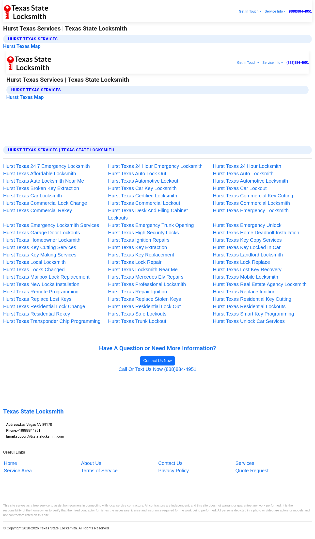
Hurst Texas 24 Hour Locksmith (247, 166)
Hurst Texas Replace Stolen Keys (144, 299)
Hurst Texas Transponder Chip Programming (51, 321)
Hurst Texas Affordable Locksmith (39, 173)
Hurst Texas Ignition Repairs (139, 240)
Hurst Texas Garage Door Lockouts (41, 232)
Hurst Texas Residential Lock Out (144, 306)
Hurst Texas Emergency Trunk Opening (151, 225)
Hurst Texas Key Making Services (40, 254)
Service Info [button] (274, 11)
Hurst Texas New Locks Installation (41, 284)
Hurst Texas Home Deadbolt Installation (256, 232)
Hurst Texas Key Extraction (137, 247)
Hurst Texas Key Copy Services (247, 240)
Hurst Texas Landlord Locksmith (248, 254)
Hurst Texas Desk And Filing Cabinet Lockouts (148, 214)
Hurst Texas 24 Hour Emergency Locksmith (155, 166)
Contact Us (170, 463)
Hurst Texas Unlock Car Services (249, 321)
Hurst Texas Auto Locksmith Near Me (43, 181)
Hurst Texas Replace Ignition (244, 291)
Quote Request (251, 470)
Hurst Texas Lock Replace (241, 262)
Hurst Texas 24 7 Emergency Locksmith (46, 166)
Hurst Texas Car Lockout (240, 188)
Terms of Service (99, 470)
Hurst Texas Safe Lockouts (137, 314)
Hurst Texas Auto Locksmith (243, 173)
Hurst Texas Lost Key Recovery (247, 269)
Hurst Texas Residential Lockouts (249, 306)
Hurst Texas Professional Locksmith (147, 284)
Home (10, 463)
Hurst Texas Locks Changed (34, 269)
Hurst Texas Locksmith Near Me (143, 269)
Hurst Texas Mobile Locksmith (245, 277)
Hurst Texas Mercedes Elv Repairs (145, 277)
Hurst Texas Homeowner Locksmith (41, 240)
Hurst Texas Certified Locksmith (142, 195)
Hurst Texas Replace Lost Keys (37, 299)
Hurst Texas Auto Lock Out (137, 173)
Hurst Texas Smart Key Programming (253, 314)
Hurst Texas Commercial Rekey (37, 210)
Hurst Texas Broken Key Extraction (41, 188)
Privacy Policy (173, 470)
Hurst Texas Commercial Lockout (144, 203)
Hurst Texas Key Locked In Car (247, 247)
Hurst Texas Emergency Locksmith (251, 210)
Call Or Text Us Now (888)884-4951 (157, 369)
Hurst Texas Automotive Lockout (143, 181)
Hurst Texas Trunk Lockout (137, 321)
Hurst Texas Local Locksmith (34, 262)
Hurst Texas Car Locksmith (32, 195)
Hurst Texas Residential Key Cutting (252, 299)
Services (244, 463)
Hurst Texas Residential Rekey (36, 314)
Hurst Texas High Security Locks (143, 232)
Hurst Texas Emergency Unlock (247, 225)
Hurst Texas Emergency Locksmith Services (51, 225)
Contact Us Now (157, 361)
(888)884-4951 (300, 11)
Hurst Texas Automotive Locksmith (250, 181)
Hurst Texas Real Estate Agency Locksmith (260, 284)
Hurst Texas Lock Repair (135, 262)
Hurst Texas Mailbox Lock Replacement (46, 277)
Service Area (18, 470)
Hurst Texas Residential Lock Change (44, 306)
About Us (91, 463)
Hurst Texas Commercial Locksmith (251, 203)
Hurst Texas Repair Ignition (137, 291)
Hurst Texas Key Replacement (141, 254)
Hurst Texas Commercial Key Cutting (253, 195)
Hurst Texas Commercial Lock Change (45, 203)
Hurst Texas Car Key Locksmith (142, 188)
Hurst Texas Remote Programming (41, 291)
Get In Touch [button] (248, 11)
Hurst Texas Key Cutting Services (39, 247)
